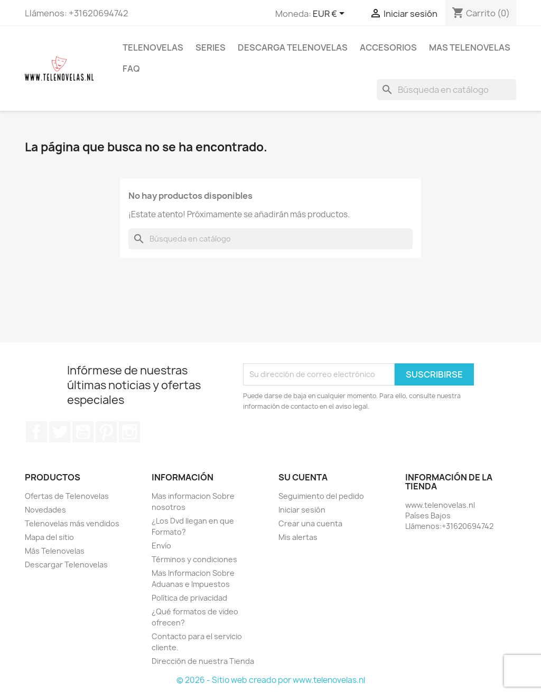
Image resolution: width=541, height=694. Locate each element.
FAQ (131, 68)
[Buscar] (446, 89)
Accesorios (388, 47)
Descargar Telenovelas (66, 565)
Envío (161, 546)
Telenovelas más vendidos (72, 523)
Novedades (45, 510)
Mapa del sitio (49, 537)
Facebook (36, 431)
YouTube (83, 431)
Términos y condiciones (194, 559)
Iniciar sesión (301, 510)
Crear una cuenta (310, 523)
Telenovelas (153, 47)
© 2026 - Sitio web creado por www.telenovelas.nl (270, 680)
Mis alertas (298, 537)
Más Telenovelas (55, 551)
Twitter (59, 431)
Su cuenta (303, 477)
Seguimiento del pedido (321, 496)
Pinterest (106, 431)
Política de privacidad (189, 598)
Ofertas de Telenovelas (67, 496)
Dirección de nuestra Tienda (203, 661)
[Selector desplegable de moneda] (330, 14)
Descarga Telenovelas (293, 47)
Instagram (129, 431)
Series (210, 47)
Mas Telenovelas (469, 47)
